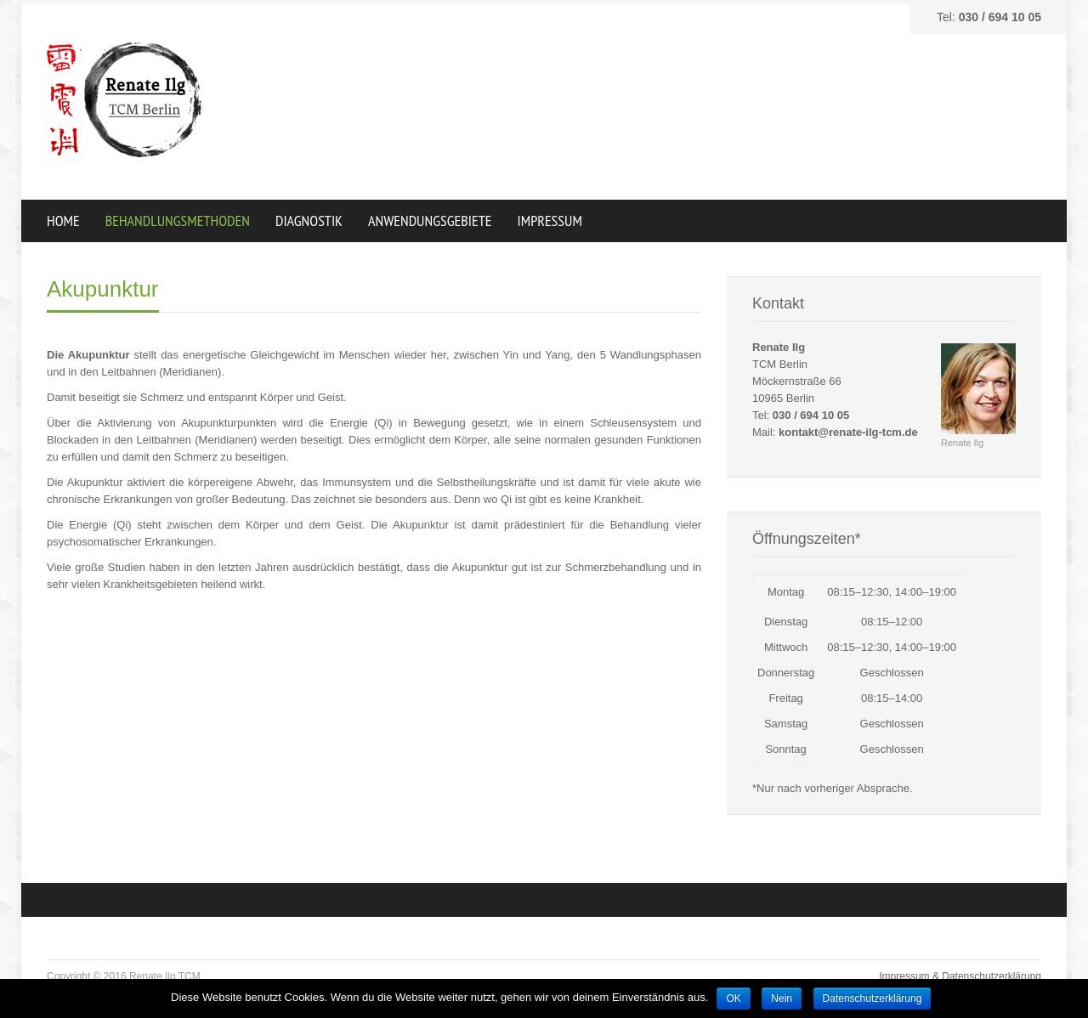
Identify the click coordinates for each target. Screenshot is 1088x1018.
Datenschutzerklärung (872, 998)
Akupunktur (103, 289)
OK (733, 998)
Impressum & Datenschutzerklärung (960, 976)
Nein (781, 998)
